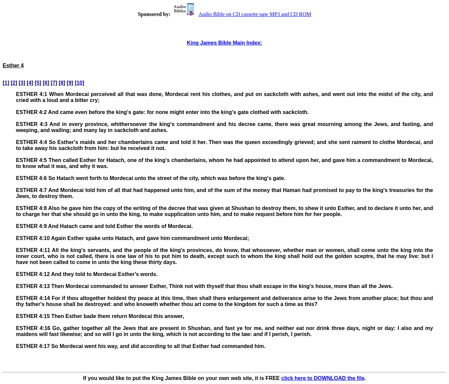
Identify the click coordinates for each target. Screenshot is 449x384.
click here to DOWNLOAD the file (323, 378)
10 (79, 83)
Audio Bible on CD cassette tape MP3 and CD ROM (241, 14)
